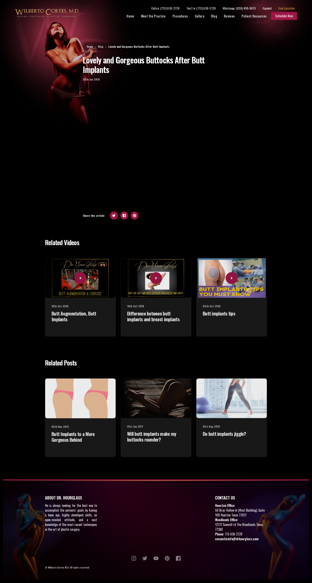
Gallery (202, 16)
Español (269, 8)
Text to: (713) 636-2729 (203, 8)
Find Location (289, 8)
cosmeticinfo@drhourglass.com (236, 539)
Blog (216, 16)
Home (133, 16)
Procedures (182, 16)
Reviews (231, 16)
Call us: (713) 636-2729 (168, 8)
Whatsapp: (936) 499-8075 (241, 8)
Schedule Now (286, 16)
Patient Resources (256, 16)
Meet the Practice (155, 16)
